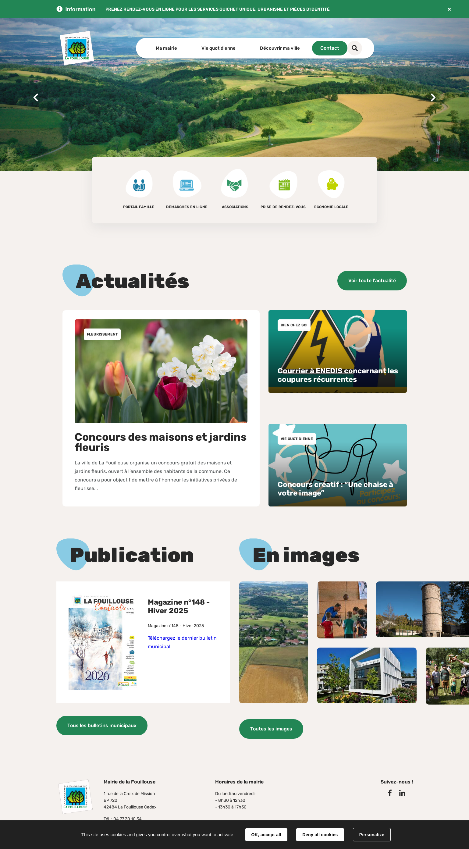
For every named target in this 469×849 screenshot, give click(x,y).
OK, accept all (266, 834)
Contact (348, 48)
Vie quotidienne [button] (218, 48)
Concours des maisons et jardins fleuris (161, 440)
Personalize (371, 834)
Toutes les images (271, 725)
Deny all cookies (320, 834)
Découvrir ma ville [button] (280, 48)
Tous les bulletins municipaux (102, 724)
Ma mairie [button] (166, 48)
